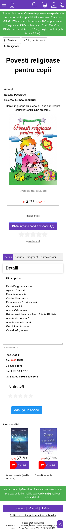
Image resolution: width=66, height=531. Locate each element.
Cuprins (19, 256)
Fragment (32, 256)
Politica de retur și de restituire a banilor (33, 515)
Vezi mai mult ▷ (10, 347)
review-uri (34, 241)
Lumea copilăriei (25, 99)
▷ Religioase (12, 46)
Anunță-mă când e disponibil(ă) (33, 226)
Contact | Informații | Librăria (33, 508)
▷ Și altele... (11, 40)
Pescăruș (20, 94)
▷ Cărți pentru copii (34, 40)
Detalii (8, 256)
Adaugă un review (26, 410)
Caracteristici (48, 256)
